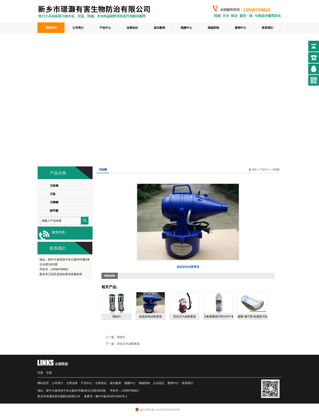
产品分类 (58, 173)
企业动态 (158, 383)
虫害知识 (132, 27)
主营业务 (72, 383)
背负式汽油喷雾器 (128, 343)
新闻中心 (240, 27)
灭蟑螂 (54, 202)
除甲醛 (54, 210)
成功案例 (159, 27)
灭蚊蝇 (54, 185)
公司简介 (78, 27)
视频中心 (186, 27)
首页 (254, 169)
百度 (40, 372)
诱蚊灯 (121, 337)
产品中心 (105, 27)
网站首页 (51, 27)
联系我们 (267, 27)
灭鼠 (53, 194)
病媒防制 (213, 27)
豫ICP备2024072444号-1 (111, 396)
